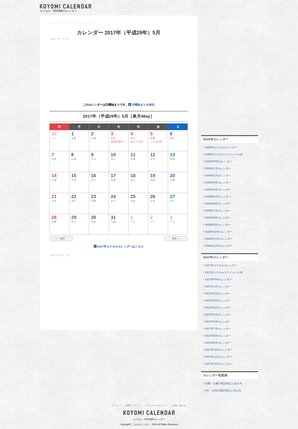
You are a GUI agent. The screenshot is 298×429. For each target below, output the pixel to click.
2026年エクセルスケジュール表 (224, 154)
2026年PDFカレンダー (218, 161)
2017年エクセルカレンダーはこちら (120, 246)
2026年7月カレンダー (218, 210)
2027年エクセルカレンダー (221, 265)
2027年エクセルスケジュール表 (224, 272)
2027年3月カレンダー (218, 300)
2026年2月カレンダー (218, 175)
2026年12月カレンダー (218, 245)
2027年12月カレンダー (218, 363)
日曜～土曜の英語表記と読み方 (223, 383)
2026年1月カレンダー (218, 168)
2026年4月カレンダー (218, 189)
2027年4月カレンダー (218, 307)
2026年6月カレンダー (218, 203)
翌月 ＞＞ (176, 238)
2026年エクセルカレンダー (221, 147)
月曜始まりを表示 (143, 104)
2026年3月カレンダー (218, 182)
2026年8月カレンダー (218, 217)
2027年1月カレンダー (218, 286)
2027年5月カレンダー (218, 314)
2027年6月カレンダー (218, 321)
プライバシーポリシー (156, 405)
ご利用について (132, 405)
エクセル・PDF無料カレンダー (149, 419)
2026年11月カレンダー (218, 238)
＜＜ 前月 (61, 238)
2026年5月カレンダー (218, 196)
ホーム (115, 405)
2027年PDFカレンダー (218, 279)
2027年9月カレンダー (218, 342)
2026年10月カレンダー (218, 231)
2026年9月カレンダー (218, 224)
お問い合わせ (179, 405)
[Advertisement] (119, 68)
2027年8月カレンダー (218, 335)
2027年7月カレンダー (218, 328)
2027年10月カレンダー (218, 349)
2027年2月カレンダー (218, 293)
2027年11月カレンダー (218, 356)
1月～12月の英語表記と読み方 (223, 390)
